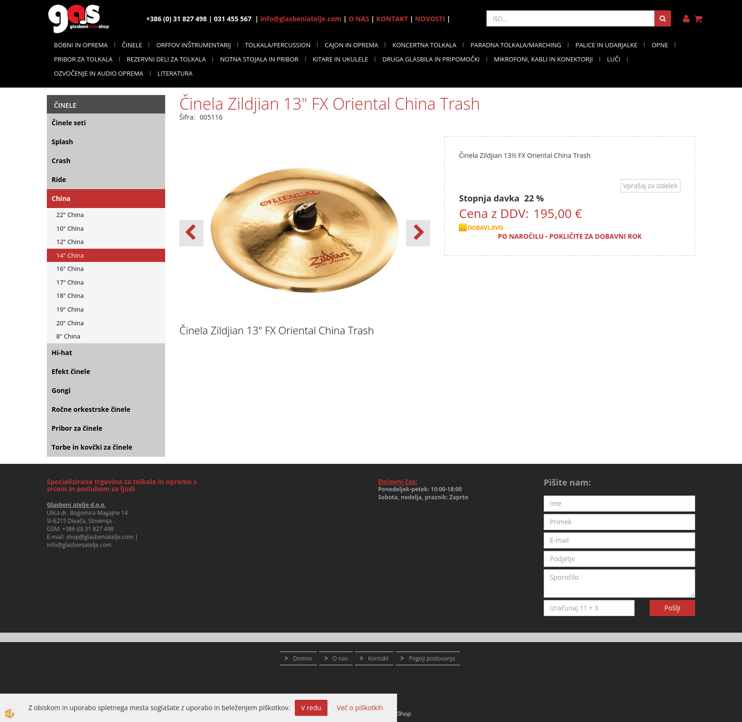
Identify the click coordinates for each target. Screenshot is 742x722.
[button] (418, 233)
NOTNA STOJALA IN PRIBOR (259, 59)
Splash (62, 141)
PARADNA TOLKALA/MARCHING (515, 45)
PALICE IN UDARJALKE (606, 45)
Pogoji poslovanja (432, 658)
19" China (70, 309)
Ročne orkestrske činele (91, 409)
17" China (70, 282)
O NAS (359, 18)
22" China (70, 214)
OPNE (660, 45)
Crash (61, 160)
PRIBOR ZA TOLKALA (83, 59)
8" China (68, 336)
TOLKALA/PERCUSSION (278, 45)
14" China (70, 255)
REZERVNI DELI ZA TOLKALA (166, 59)
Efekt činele (71, 371)
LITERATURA (175, 73)
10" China (70, 228)
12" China (70, 241)
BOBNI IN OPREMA (81, 45)
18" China (70, 295)
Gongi (61, 390)
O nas (340, 658)
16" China (70, 268)
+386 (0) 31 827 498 (88, 529)
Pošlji (672, 607)
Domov (302, 658)
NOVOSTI (430, 18)
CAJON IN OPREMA (351, 45)
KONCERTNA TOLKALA (424, 45)
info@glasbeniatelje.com (301, 18)
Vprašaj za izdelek (650, 185)
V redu (311, 707)
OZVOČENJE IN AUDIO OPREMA (98, 73)
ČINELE (132, 45)
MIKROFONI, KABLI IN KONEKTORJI (543, 59)
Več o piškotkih (360, 707)
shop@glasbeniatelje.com (100, 537)
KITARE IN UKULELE (340, 59)
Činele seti (69, 122)
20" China (70, 323)
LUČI (613, 59)
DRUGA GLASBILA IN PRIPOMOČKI (431, 59)
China (61, 198)
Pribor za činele (77, 428)
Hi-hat (62, 352)
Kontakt (378, 658)
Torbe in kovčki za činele (92, 447)
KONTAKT (392, 18)
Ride (59, 179)
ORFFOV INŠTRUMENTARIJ (193, 45)
